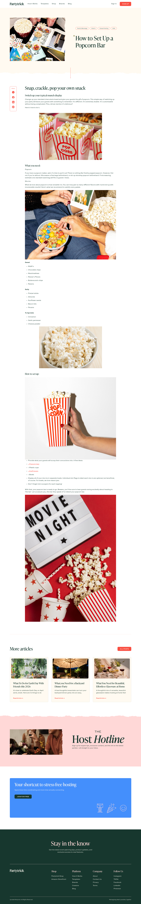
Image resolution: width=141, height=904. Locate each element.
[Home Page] (17, 4)
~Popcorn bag (33, 464)
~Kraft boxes (33, 471)
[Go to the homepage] (17, 879)
